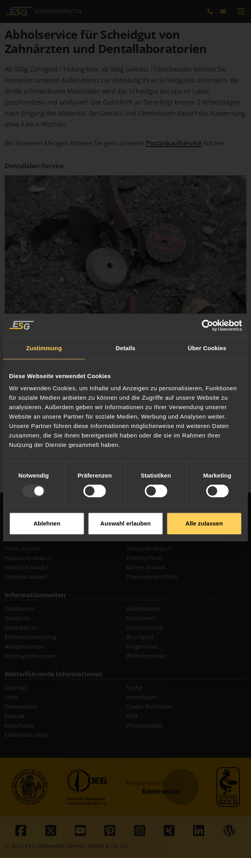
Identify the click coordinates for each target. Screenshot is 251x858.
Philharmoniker (146, 656)
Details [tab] (125, 328)
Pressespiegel (144, 725)
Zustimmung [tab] (44, 328)
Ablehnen (46, 503)
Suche (134, 687)
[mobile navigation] (241, 11)
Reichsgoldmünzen (30, 656)
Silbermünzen (144, 627)
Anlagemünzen (24, 646)
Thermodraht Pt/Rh (151, 577)
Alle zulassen (204, 503)
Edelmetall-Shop (26, 735)
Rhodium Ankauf (27, 567)
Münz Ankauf (143, 529)
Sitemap (15, 687)
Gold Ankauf (21, 529)
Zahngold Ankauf (148, 548)
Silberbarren (21, 627)
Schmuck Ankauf (148, 539)
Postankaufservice (173, 143)
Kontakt (15, 716)
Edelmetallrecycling (30, 637)
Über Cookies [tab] (207, 328)
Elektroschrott (144, 558)
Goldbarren (20, 608)
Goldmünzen (143, 608)
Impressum (141, 697)
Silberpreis (140, 618)
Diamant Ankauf (26, 577)
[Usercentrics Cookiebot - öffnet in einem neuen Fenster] (207, 305)
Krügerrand (141, 646)
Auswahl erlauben (125, 503)
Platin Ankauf (22, 548)
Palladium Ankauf (28, 558)
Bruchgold (139, 637)
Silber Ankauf (22, 539)
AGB (131, 716)
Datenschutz (21, 706)
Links (11, 697)
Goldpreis (17, 618)
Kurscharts (19, 725)
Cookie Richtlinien (149, 706)
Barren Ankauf (145, 567)
